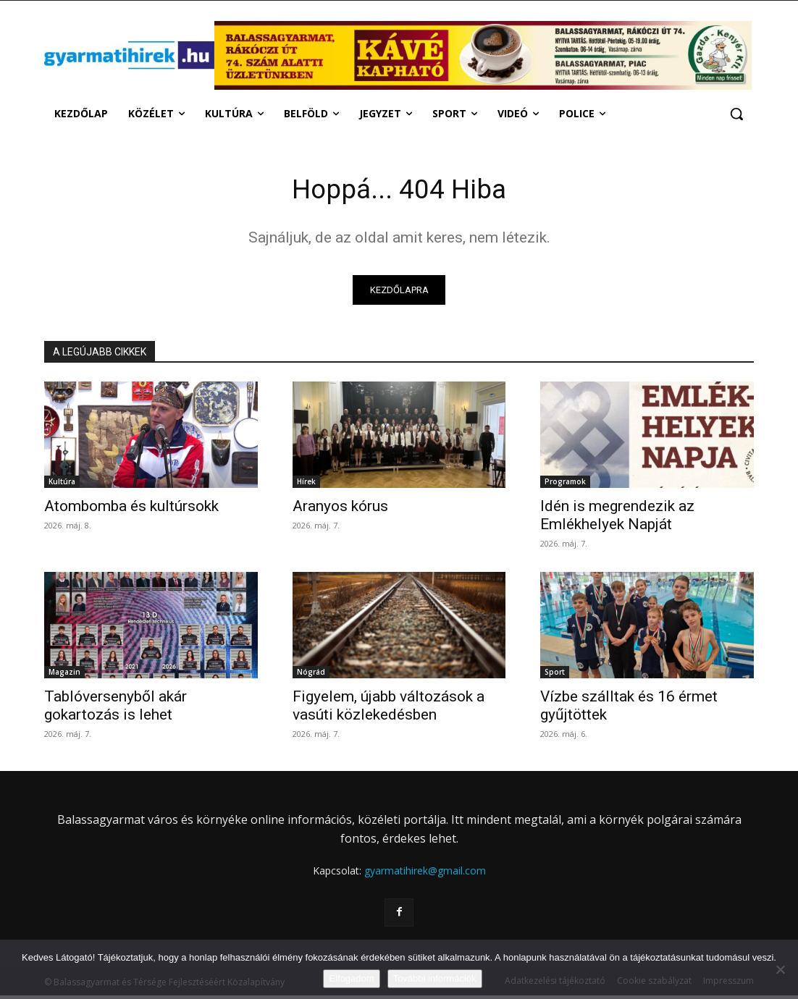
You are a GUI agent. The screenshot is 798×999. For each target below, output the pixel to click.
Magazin (64, 675)
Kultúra (62, 485)
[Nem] (780, 969)
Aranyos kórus (340, 509)
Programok (565, 485)
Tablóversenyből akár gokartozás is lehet (115, 709)
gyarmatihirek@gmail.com (425, 874)
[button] (736, 113)
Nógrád (311, 675)
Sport (555, 675)
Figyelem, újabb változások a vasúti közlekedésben (388, 709)
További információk (434, 978)
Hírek (306, 485)
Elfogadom (351, 978)
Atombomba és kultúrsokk (131, 509)
